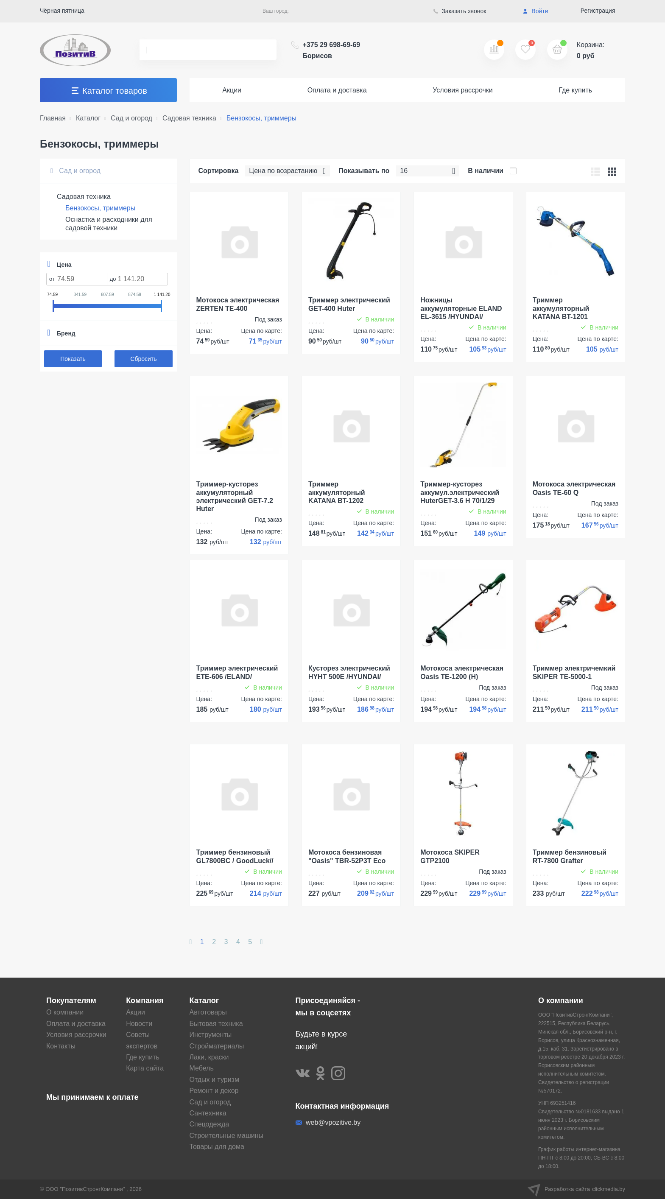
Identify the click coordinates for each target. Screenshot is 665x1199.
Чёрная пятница (62, 10)
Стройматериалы (217, 1046)
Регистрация (598, 10)
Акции (231, 90)
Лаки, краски (209, 1057)
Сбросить (143, 358)
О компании (65, 1012)
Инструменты (211, 1034)
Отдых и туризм (214, 1079)
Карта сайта (145, 1068)
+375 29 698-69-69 (331, 50)
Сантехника (208, 1113)
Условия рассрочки (463, 90)
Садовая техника (84, 196)
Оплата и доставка (337, 90)
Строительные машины (227, 1135)
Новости (139, 1023)
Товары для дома (217, 1146)
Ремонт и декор (214, 1090)
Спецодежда (209, 1124)
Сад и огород (75, 170)
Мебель (202, 1068)
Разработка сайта (576, 1189)
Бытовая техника (216, 1023)
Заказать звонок (459, 11)
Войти (535, 11)
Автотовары (208, 1012)
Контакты (60, 1046)
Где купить (575, 90)
